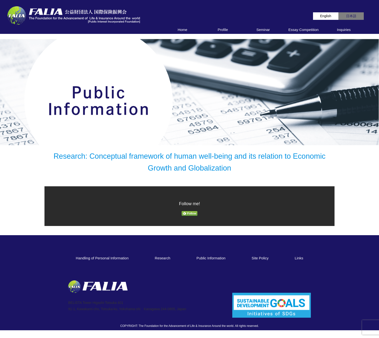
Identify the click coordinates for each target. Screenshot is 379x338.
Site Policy (260, 258)
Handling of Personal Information (102, 258)
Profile (223, 30)
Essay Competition (303, 30)
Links (299, 258)
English (325, 16)
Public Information (211, 258)
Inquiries (344, 30)
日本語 (351, 16)
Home (182, 30)
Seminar (263, 30)
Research (162, 258)
